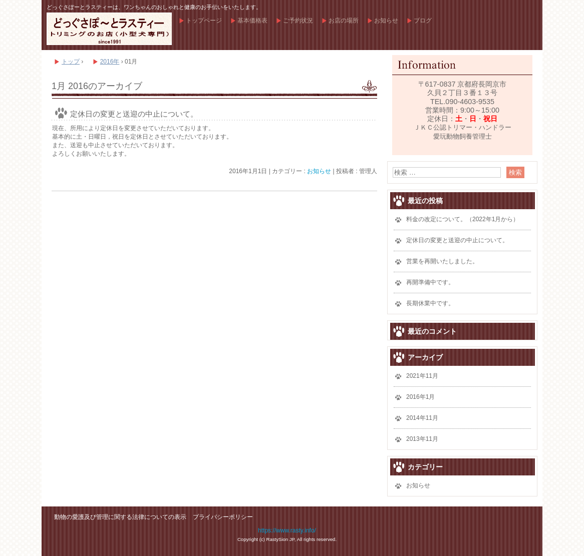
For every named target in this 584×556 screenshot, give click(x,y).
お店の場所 (344, 20)
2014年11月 (422, 417)
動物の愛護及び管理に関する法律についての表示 (120, 516)
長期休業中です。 (430, 303)
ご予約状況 (298, 20)
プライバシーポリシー (223, 516)
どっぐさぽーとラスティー (109, 29)
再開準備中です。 (430, 282)
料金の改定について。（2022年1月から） (462, 219)
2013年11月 (422, 438)
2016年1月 (420, 396)
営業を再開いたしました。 (442, 261)
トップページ (204, 20)
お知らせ (386, 20)
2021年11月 (422, 375)
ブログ (423, 20)
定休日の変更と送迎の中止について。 (134, 114)
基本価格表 (252, 20)
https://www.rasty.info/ (287, 530)
